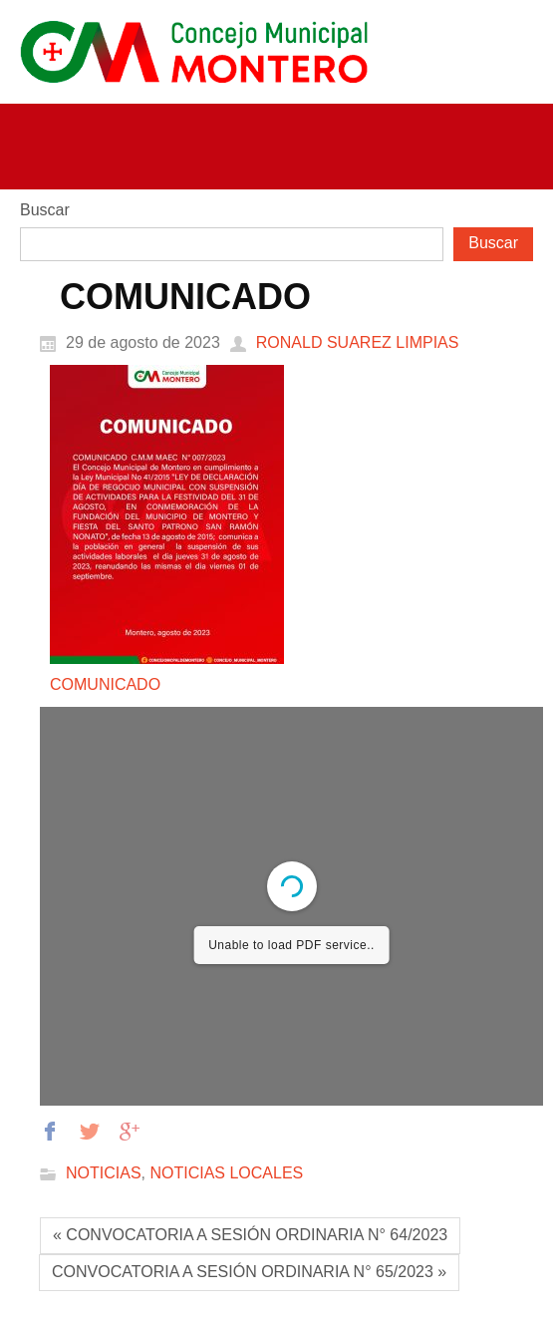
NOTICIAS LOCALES (226, 1173)
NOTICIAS (103, 1173)
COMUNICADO (105, 684)
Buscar (45, 209)
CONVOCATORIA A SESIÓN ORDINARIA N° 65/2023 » (249, 1271)
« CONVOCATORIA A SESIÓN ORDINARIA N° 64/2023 (250, 1234)
